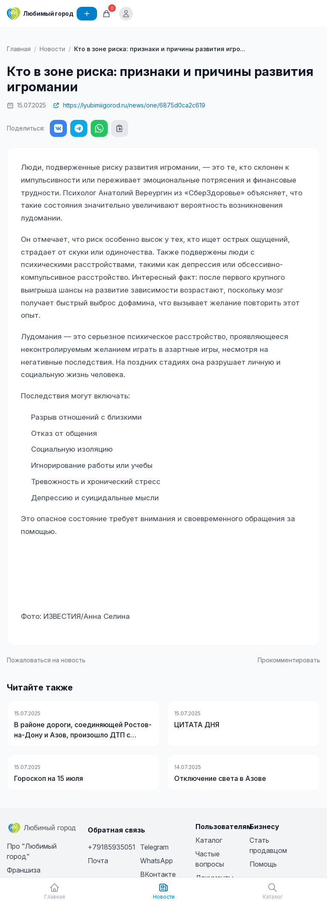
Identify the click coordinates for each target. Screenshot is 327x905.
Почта (98, 860)
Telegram (154, 847)
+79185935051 (111, 847)
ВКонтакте (158, 874)
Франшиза (23, 870)
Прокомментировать (289, 660)
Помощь (263, 864)
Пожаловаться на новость (46, 660)
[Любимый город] (40, 13)
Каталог (208, 840)
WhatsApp (156, 860)
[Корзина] (106, 13)
